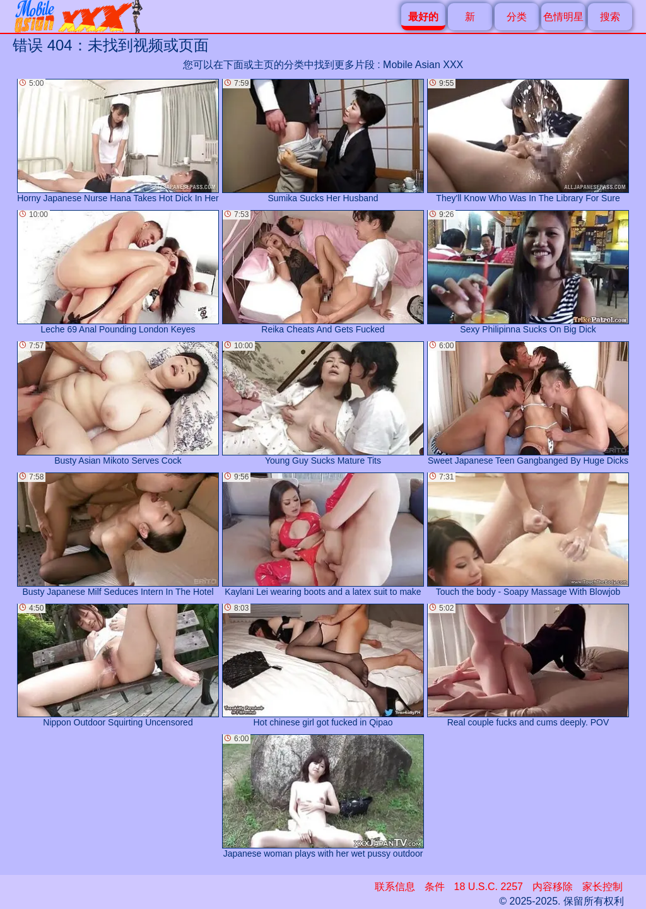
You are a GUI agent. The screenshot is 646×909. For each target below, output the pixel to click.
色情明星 (563, 16)
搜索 (610, 16)
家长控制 (602, 886)
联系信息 (395, 886)
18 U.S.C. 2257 (488, 886)
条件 (435, 886)
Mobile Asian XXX (423, 64)
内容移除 (552, 886)
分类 (517, 16)
